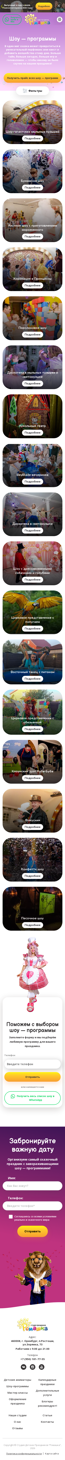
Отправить (32, 1077)
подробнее (44, 6)
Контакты (47, 1421)
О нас (17, 1421)
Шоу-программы (17, 1386)
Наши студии (18, 1415)
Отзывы (17, 1428)
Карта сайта (52, 1453)
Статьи (47, 1415)
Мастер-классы (17, 1392)
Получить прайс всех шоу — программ (32, 78)
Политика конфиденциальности (24, 1453)
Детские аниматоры (17, 1379)
